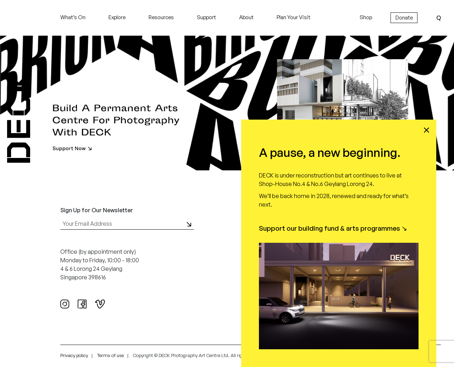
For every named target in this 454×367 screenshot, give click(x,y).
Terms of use (110, 355)
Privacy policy (74, 355)
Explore (117, 17)
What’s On (72, 17)
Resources (161, 17)
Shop (366, 17)
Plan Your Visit (293, 17)
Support (206, 17)
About (246, 17)
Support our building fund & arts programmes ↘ (333, 228)
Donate (404, 17)
